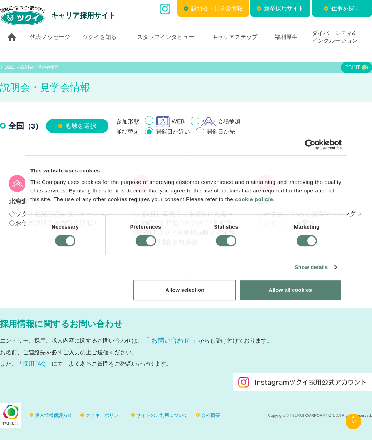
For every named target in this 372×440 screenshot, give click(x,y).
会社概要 (210, 415)
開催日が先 (220, 132)
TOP (353, 421)
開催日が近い (173, 132)
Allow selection (184, 290)
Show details (311, 267)
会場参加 (220, 122)
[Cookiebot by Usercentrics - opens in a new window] (310, 144)
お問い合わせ (170, 340)
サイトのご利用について (162, 415)
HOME (7, 67)
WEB (170, 122)
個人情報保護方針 (53, 415)
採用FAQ (34, 364)
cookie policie (254, 199)
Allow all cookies (290, 290)
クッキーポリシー (104, 415)
